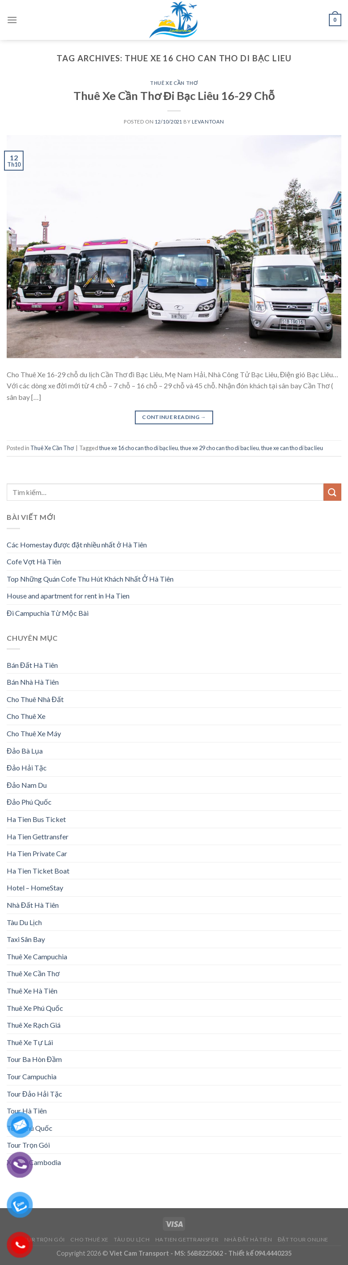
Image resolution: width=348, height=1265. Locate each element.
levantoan (208, 121)
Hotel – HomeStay (35, 887)
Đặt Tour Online (303, 1239)
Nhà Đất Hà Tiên (33, 905)
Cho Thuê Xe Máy (34, 733)
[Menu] (12, 20)
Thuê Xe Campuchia (37, 956)
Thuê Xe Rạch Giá (34, 1025)
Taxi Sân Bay (26, 939)
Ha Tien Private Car (37, 853)
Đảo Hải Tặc (27, 767)
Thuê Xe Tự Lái (30, 1042)
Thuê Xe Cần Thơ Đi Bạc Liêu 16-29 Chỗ (174, 95)
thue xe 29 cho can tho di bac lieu (219, 447)
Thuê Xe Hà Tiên (32, 990)
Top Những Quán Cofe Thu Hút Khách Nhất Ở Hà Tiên (90, 579)
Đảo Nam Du (27, 785)
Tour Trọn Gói (42, 1239)
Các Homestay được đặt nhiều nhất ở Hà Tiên (77, 544)
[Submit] (332, 492)
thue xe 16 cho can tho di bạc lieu (138, 447)
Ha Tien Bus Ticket (36, 819)
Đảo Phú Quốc (29, 802)
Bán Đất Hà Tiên (32, 665)
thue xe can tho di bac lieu (292, 447)
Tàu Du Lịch (24, 922)
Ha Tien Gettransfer (38, 836)
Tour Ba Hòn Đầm (34, 1059)
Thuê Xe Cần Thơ (174, 83)
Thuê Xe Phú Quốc (35, 1008)
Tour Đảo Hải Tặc (34, 1093)
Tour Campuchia (32, 1076)
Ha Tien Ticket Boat (38, 870)
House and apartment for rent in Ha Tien (68, 595)
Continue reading (174, 417)
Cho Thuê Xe (26, 716)
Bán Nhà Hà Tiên (33, 682)
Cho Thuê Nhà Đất (35, 699)
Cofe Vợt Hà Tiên (34, 561)
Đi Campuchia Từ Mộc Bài (48, 613)
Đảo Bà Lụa (25, 750)
